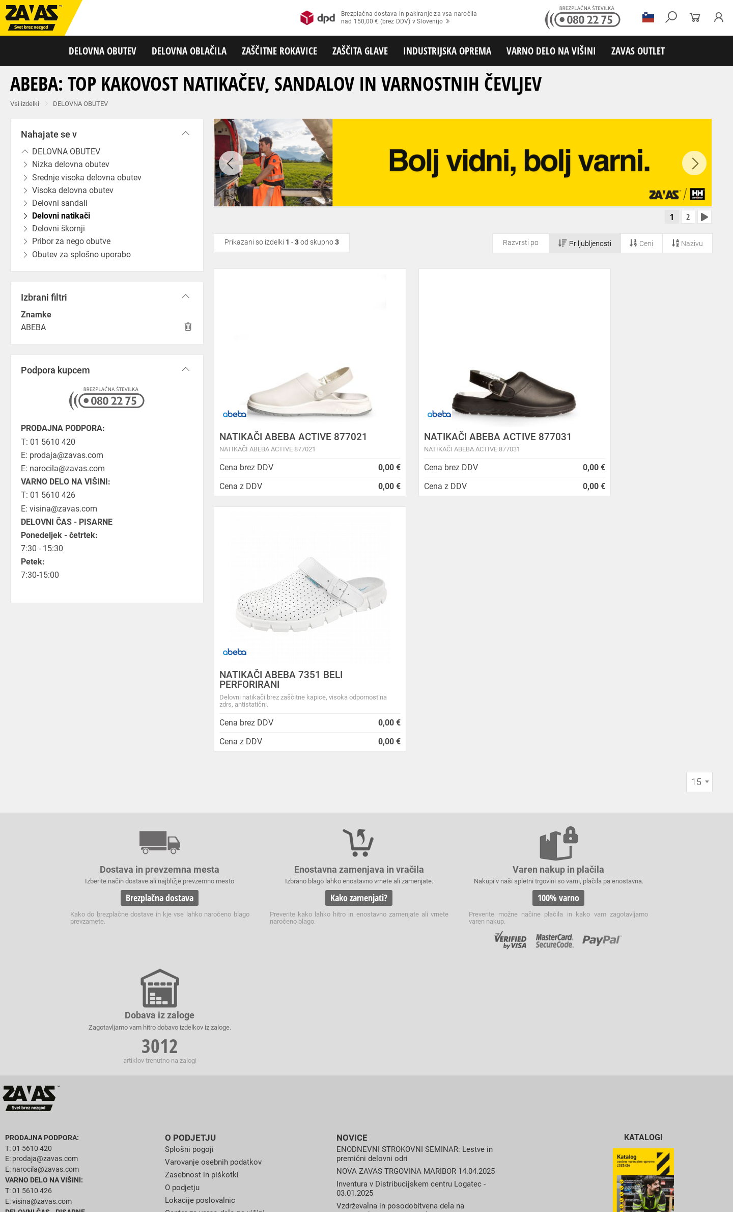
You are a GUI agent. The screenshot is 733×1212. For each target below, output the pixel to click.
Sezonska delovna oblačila (161, 1105)
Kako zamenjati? (289, 726)
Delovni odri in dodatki (210, 1172)
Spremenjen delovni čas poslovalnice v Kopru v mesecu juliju (420, 950)
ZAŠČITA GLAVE (360, 51)
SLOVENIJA (38, 1031)
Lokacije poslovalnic (201, 919)
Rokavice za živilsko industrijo (491, 1127)
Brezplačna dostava (137, 726)
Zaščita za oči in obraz (89, 1149)
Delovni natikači (366, 1093)
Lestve (163, 1172)
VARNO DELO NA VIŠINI (551, 51)
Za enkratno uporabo (532, 1105)
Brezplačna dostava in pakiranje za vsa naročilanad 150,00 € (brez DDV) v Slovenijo (388, 17)
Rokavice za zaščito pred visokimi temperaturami (560, 1116)
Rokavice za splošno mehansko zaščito (126, 1116)
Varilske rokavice (659, 1116)
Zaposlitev (184, 956)
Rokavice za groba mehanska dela (234, 1116)
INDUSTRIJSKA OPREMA (447, 51)
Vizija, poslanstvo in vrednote (217, 982)
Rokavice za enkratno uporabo (253, 1127)
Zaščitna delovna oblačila (241, 1105)
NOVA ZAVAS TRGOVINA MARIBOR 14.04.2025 (420, 890)
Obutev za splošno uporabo (549, 1093)
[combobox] (699, 547)
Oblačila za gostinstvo (410, 1105)
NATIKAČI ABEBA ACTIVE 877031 (445, 444)
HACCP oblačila (591, 1105)
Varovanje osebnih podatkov (216, 881)
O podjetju (188, 858)
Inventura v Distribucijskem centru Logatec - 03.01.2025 (414, 907)
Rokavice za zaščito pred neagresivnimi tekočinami (372, 1127)
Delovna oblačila (94, 1105)
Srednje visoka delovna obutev (174, 1093)
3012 (594, 727)
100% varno (442, 726)
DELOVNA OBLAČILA (189, 51)
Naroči (643, 971)
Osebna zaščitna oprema (112, 1172)
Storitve (178, 969)
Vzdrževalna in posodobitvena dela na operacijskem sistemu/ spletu (404, 929)
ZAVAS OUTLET (638, 51)
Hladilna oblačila (471, 1105)
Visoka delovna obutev (255, 1093)
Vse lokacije (38, 1014)
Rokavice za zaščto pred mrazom (50, 1127)
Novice (350, 858)
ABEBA (33, 327)
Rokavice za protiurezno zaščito (332, 1116)
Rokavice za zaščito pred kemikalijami (592, 1127)
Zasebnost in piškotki (203, 894)
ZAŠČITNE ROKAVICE (279, 51)
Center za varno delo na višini (217, 931)
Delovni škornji (416, 1093)
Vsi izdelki (24, 103)
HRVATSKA (37, 1047)
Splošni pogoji (190, 869)
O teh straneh (189, 944)
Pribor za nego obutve (473, 1093)
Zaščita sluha (189, 1149)
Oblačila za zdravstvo (342, 1105)
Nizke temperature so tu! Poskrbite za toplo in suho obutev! (417, 993)
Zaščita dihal (145, 1149)
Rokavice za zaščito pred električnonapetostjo (67, 1138)
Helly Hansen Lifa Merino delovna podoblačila (419, 1010)
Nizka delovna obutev (95, 1093)
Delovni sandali (315, 1093)
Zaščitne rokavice (462, 1116)
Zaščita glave (233, 1149)
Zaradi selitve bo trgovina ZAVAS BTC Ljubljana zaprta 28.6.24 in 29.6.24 (403, 972)
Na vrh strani (697, 1197)
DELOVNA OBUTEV (102, 51)
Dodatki (294, 1105)
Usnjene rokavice (407, 1116)
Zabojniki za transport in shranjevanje (133, 1161)
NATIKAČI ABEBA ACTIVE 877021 (275, 444)
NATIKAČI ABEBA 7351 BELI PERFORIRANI (621, 444)
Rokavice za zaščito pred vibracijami (154, 1127)
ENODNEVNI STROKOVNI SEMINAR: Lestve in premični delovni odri (418, 873)
